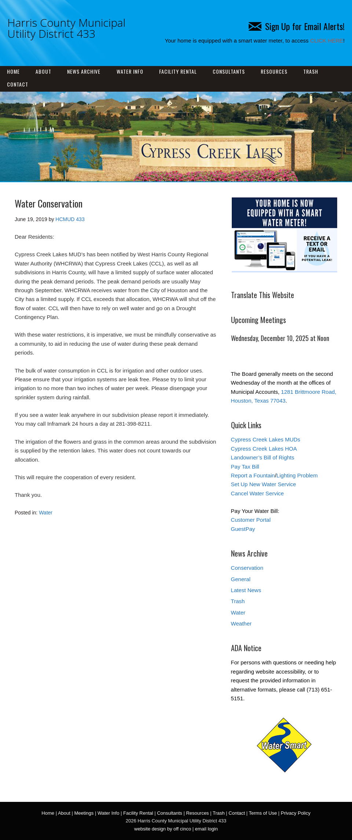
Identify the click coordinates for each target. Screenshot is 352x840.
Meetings (84, 813)
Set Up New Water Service (263, 484)
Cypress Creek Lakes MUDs (265, 439)
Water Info (130, 71)
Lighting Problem (297, 475)
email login (206, 829)
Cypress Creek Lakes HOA (264, 448)
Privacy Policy (296, 813)
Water (45, 513)
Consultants (229, 71)
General (240, 579)
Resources (274, 71)
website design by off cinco (162, 829)
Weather (241, 623)
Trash (310, 71)
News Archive (83, 71)
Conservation (247, 568)
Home (13, 71)
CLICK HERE (326, 40)
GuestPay (243, 529)
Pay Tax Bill (245, 466)
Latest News (246, 590)
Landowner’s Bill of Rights (262, 457)
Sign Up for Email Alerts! (297, 26)
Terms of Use (263, 813)
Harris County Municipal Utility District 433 (66, 28)
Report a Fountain (253, 475)
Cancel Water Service (257, 493)
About (43, 71)
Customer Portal (251, 520)
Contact (17, 84)
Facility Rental (178, 71)
